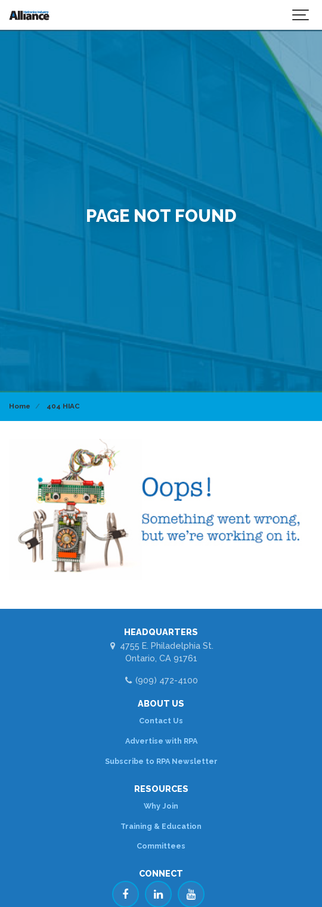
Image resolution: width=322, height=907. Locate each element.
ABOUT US (161, 703)
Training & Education (161, 826)
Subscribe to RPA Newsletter (161, 761)
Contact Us (161, 720)
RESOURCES (161, 789)
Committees (161, 845)
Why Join (161, 805)
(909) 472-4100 (161, 680)
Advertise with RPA (161, 740)
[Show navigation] (301, 15)
